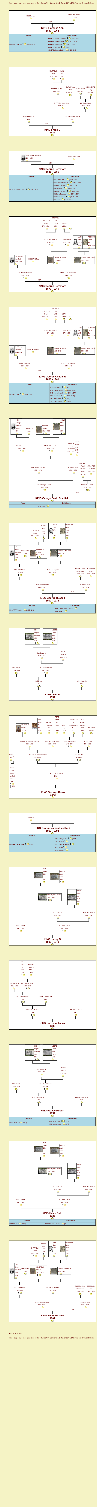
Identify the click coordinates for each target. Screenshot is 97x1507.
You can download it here (84, 3)
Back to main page (15, 1334)
